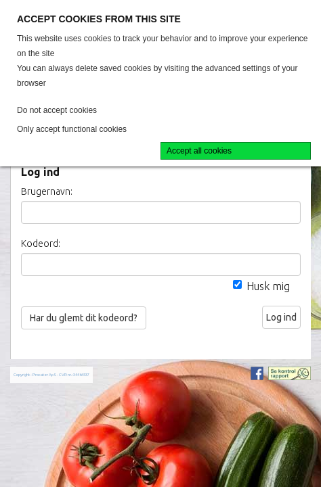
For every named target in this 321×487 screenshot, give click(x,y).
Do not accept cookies (57, 110)
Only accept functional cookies (72, 129)
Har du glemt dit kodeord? (83, 317)
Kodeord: (40, 243)
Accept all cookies (199, 151)
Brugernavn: (46, 191)
